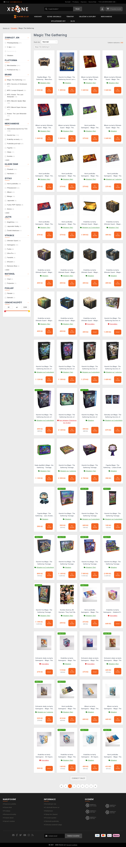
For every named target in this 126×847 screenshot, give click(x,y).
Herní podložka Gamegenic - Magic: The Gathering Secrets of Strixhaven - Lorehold (89, 175)
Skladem (10, 55)
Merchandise (106, 16)
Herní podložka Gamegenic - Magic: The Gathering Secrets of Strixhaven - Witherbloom (90, 126)
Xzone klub (7, 807)
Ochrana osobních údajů (53, 824)
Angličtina (12, 222)
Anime (10, 209)
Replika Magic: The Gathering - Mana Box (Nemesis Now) (44, 78)
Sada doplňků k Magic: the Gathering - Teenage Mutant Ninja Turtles (44, 466)
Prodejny (76, 2)
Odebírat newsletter (73, 836)
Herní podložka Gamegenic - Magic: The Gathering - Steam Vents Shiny (113, 756)
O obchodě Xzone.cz (51, 807)
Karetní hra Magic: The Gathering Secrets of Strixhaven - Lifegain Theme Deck (44, 416)
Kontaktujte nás (50, 804)
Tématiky (70, 16)
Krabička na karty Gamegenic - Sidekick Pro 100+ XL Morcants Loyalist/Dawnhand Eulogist (112, 611)
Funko (10, 249)
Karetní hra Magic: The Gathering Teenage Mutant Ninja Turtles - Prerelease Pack (67, 515)
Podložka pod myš (15, 143)
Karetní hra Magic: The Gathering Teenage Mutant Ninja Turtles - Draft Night (90, 466)
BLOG (73, 21)
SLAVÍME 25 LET (21, 16)
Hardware (11, 173)
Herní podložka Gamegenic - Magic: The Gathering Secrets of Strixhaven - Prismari (44, 223)
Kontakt (68, 2)
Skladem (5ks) (45, 131)
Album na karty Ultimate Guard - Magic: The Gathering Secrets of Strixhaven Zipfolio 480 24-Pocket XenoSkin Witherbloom (112, 78)
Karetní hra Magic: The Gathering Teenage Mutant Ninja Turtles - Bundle (67, 563)
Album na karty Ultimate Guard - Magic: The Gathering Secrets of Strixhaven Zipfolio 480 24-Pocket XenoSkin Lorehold (89, 78)
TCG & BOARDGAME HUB (106, 2)
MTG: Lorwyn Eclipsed (16, 90)
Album (11, 192)
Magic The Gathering (16, 80)
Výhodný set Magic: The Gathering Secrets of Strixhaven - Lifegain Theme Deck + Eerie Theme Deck (112, 416)
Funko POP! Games (15, 205)
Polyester (11, 283)
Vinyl (10, 279)
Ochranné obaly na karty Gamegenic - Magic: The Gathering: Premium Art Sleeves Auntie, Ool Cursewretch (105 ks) (44, 707)
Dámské (11, 297)
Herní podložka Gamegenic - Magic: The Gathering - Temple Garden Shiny (67, 707)
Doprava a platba (9, 804)
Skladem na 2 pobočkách (91, 227)
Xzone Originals (54, 16)
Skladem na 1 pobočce (114, 179)
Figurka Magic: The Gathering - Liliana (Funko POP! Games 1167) (112, 466)
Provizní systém (50, 818)
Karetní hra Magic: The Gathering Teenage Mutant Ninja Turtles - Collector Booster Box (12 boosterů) (90, 563)
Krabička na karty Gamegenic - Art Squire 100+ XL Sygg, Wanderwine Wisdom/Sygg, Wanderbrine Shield (89, 756)
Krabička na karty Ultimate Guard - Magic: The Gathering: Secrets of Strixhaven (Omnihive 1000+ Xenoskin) (90, 223)
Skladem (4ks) (45, 179)
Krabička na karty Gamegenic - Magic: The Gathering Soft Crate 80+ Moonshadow (67, 659)
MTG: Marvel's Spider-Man (16, 102)
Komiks (11, 156)
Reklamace (48, 811)
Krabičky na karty (15, 139)
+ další (7, 119)
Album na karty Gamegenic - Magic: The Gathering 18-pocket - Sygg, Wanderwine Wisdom (112, 707)
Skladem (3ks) (91, 83)
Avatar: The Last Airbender (17, 115)
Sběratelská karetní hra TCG (17, 130)
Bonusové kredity (9, 814)
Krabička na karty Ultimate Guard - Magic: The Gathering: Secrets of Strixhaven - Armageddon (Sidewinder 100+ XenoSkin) (90, 319)
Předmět (12, 169)
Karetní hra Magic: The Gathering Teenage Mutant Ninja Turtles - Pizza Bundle (67, 466)
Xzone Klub (92, 2)
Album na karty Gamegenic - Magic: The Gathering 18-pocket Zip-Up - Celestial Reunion (90, 707)
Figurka (11, 148)
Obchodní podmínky (51, 821)
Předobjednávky (14, 43)
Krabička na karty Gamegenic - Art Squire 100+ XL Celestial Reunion (44, 756)
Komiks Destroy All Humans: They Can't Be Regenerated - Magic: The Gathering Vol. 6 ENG (67, 611)
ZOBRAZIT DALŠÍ (78, 778)
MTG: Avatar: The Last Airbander (15, 96)
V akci (11, 47)
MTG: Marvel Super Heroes (16, 108)
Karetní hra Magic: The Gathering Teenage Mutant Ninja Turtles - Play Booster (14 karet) (112, 515)
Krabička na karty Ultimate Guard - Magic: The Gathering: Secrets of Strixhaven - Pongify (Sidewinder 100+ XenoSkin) (67, 319)
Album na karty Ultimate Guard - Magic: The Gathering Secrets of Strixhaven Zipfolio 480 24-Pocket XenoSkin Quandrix (67, 126)
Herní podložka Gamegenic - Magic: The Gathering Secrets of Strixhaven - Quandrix (44, 175)
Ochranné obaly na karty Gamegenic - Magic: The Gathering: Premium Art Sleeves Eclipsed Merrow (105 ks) (90, 659)
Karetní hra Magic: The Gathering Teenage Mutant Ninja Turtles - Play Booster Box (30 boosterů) (113, 563)
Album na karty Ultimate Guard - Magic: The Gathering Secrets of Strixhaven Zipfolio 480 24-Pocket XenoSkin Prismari (44, 126)
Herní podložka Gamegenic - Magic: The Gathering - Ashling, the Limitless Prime (89, 611)
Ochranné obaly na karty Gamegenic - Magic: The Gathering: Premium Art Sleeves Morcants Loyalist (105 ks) (112, 659)
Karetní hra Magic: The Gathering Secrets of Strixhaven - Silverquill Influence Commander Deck (113, 368)
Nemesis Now (13, 266)
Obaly (10, 152)
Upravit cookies (9, 821)
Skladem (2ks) (45, 83)
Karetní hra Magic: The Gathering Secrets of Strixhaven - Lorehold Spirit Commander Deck (89, 368)
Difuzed (11, 262)
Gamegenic (12, 245)
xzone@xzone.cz (13, 2)
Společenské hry (58, 21)
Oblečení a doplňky (87, 16)
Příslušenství (13, 188)
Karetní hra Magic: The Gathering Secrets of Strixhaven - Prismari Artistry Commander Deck (67, 368)
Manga (11, 196)
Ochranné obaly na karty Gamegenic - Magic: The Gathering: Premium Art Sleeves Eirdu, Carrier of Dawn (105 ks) (44, 659)
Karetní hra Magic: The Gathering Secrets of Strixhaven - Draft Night (67, 416)
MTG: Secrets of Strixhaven (17, 85)
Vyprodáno (91, 324)
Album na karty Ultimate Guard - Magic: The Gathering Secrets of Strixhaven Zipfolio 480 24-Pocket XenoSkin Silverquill (112, 126)
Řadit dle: (37, 42)
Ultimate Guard (14, 241)
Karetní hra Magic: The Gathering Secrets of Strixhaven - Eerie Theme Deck (90, 416)
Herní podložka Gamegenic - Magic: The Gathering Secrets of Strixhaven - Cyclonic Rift (112, 175)
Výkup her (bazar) (51, 814)
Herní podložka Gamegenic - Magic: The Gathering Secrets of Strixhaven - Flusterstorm (67, 223)
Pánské (11, 293)
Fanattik (11, 257)
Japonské (11, 200)
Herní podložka (14, 184)
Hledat (78, 9)
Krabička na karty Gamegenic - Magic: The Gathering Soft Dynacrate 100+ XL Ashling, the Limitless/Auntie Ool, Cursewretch (67, 756)
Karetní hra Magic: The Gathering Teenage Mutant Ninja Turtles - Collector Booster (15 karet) (90, 515)
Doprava (84, 2)
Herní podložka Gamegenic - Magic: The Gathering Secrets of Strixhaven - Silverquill (67, 175)
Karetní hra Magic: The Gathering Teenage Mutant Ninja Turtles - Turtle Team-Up (44, 563)
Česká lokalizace (14, 230)
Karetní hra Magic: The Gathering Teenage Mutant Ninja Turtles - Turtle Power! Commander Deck (44, 611)
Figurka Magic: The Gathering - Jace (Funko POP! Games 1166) (44, 515)
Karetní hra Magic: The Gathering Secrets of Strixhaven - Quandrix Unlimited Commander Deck (44, 368)
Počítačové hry (13, 70)
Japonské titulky (14, 226)
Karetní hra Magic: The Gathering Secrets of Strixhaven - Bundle (113, 319)
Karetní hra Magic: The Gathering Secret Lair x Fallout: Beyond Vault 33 (67, 78)
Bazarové (11, 51)
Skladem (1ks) (114, 227)
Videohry (38, 16)
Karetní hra (13, 135)
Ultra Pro (11, 253)
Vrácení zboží (8, 818)
